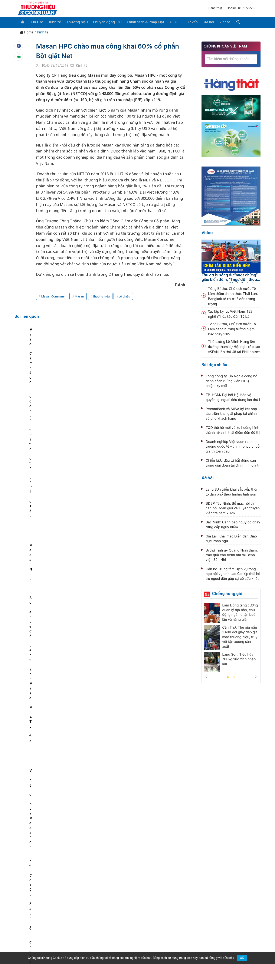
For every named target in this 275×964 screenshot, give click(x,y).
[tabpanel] (47, 358)
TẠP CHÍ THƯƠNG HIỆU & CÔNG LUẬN (135, 950)
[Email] (37, 920)
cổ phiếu (124, 296)
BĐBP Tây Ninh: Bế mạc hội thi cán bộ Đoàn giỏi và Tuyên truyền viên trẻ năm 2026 (233, 507)
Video (207, 232)
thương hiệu (101, 296)
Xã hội (204, 21)
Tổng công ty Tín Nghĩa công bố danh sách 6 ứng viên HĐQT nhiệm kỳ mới (232, 380)
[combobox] (231, 58)
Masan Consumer (53, 296)
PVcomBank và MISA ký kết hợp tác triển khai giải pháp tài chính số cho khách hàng (231, 413)
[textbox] (231, 58)
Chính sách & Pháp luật (142, 21)
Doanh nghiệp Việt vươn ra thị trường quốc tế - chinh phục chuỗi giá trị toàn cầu (233, 446)
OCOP (171, 21)
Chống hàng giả (227, 592)
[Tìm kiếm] (231, 22)
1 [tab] (228, 677)
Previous (206, 676)
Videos (219, 21)
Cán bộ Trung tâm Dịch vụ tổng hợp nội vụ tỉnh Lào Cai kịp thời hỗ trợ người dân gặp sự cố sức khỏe (233, 573)
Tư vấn (187, 21)
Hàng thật (215, 8)
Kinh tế (53, 21)
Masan (79, 296)
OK (242, 958)
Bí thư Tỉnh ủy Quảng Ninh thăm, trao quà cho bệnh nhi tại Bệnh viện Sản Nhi (232, 554)
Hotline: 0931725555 (241, 8)
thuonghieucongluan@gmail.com (110, 913)
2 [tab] (234, 677)
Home (26, 32)
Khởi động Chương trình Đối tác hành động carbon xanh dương (140, 783)
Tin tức (35, 21)
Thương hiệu (74, 21)
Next (255, 676)
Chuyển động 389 (104, 21)
